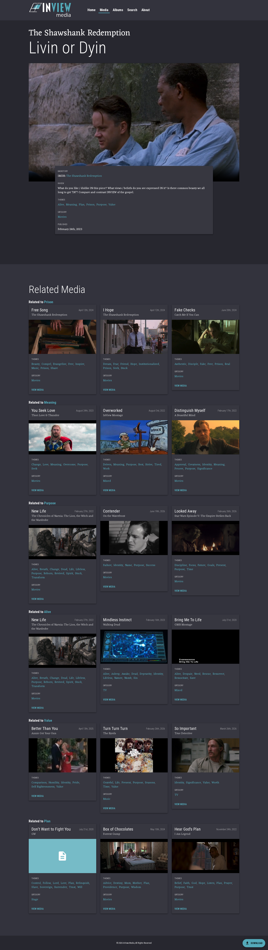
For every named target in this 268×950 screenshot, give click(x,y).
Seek (116, 368)
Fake (203, 364)
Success (150, 565)
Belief (178, 883)
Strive (148, 465)
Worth (215, 783)
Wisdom (136, 887)
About (146, 10)
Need (197, 674)
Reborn (48, 573)
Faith (186, 883)
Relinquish (82, 883)
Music (35, 368)
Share (54, 368)
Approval (180, 465)
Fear (115, 364)
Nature (118, 678)
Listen (211, 883)
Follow (47, 883)
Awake (126, 674)
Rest (140, 465)
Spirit (69, 573)
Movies (62, 217)
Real (227, 364)
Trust (72, 887)
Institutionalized (149, 364)
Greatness (194, 465)
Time (190, 569)
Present (221, 565)
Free (70, 364)
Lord (56, 883)
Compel (46, 364)
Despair (187, 674)
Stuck (124, 368)
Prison (90, 205)
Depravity (146, 674)
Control (36, 883)
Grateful (108, 783)
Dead (64, 569)
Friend (124, 364)
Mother (137, 883)
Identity (207, 465)
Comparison (39, 783)
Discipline (181, 565)
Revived (59, 573)
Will (79, 887)
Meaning (71, 205)
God (194, 883)
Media (104, 10)
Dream (107, 364)
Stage (34, 899)
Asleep (115, 674)
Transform (38, 578)
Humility (54, 783)
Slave (34, 887)
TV (105, 690)
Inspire (79, 364)
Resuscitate (181, 678)
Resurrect (218, 674)
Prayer (228, 883)
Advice (107, 883)
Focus (192, 565)
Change (36, 465)
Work (106, 469)
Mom (127, 883)
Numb (128, 678)
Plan (81, 205)
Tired (157, 465)
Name (128, 565)
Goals (210, 565)
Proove (179, 469)
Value (112, 205)
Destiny (118, 883)
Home (92, 10)
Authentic (180, 364)
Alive (61, 205)
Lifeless (80, 569)
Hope (133, 364)
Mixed (107, 481)
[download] (254, 943)
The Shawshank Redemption (84, 176)
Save (193, 678)
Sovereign (46, 887)
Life (71, 569)
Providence (110, 887)
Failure (107, 565)
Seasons (150, 783)
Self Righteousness (43, 787)
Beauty (35, 364)
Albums (118, 10)
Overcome (69, 465)
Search (132, 10)
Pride (75, 783)
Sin (135, 678)
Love (46, 465)
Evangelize (59, 364)
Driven (107, 465)
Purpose (101, 205)
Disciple (193, 364)
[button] (62, 337)
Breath (44, 569)
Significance (204, 469)
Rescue (206, 674)
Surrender (60, 887)
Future (201, 565)
